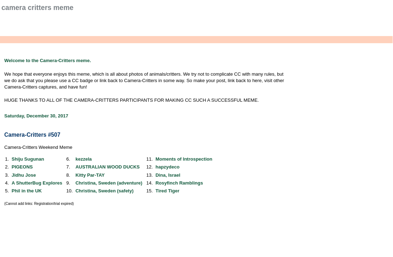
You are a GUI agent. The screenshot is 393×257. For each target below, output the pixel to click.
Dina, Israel (167, 175)
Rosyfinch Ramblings (179, 183)
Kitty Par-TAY (90, 175)
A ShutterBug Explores (36, 183)
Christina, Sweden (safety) (104, 190)
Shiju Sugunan (27, 159)
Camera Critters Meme (37, 7)
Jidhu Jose (23, 175)
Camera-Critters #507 (32, 135)
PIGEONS (22, 167)
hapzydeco (167, 167)
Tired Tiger (167, 190)
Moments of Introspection (183, 159)
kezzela (83, 159)
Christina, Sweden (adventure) (108, 183)
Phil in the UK (26, 190)
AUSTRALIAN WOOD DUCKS (107, 167)
